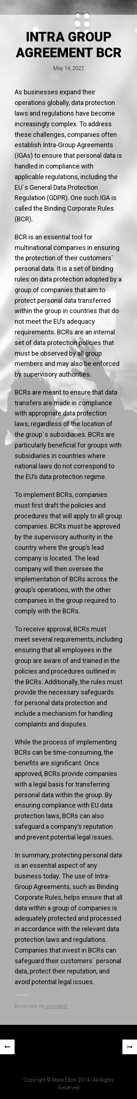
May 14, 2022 (68, 68)
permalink (57, 1006)
